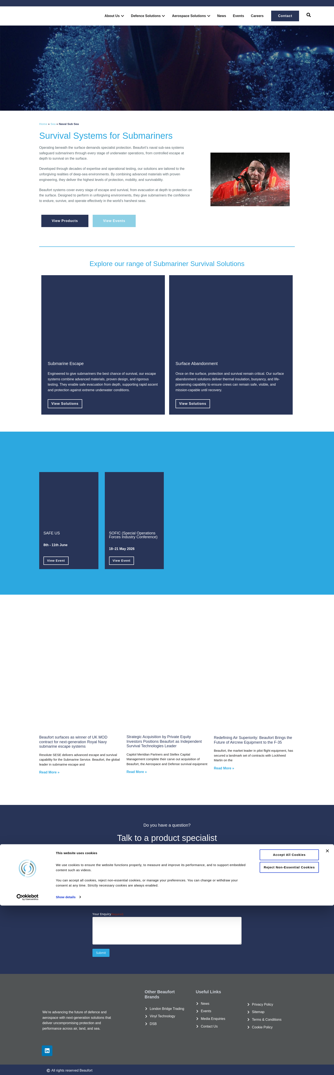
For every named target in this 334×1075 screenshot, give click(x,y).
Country (181, 891)
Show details (66, 1066)
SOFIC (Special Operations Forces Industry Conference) (133, 534)
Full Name (105, 848)
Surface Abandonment (197, 363)
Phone (103, 891)
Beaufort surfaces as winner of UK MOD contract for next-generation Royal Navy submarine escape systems (73, 740)
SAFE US (51, 532)
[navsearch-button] (308, 16)
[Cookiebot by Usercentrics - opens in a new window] (27, 1067)
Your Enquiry (107, 913)
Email (179, 870)
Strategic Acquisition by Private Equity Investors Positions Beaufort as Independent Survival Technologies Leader (164, 740)
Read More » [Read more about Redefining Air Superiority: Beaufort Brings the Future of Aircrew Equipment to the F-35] (224, 767)
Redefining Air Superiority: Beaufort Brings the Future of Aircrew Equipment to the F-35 (253, 738)
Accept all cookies (287, 1024)
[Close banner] (327, 1020)
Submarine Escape (66, 363)
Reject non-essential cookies (287, 1036)
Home (43, 124)
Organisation (108, 870)
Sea (53, 124)
